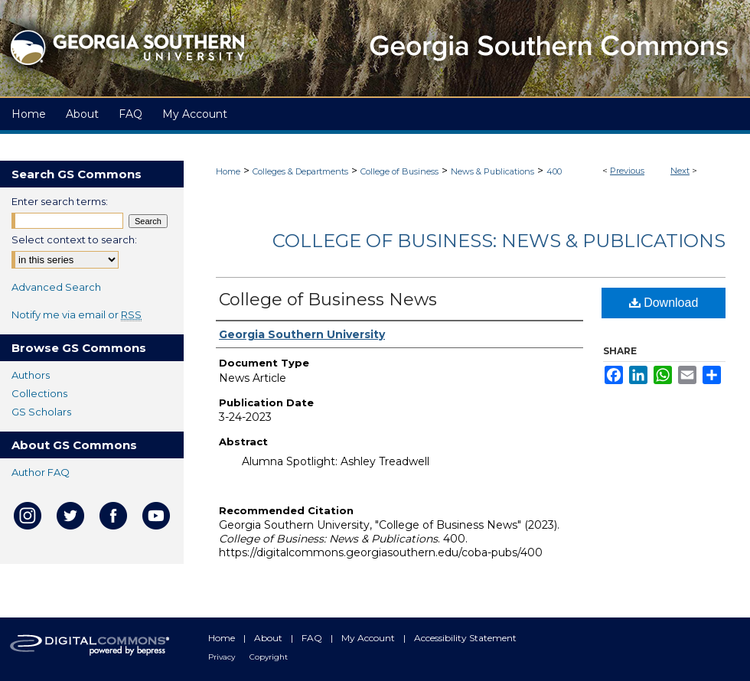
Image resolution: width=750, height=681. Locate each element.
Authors (30, 375)
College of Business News (328, 299)
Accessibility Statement (465, 638)
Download (664, 302)
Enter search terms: (59, 201)
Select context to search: (74, 239)
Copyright (268, 657)
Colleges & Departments (300, 171)
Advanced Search (56, 287)
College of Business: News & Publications (499, 241)
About (269, 638)
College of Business (399, 171)
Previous (627, 170)
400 (554, 171)
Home (228, 171)
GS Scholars (41, 412)
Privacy (222, 657)
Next (680, 170)
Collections (39, 393)
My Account (369, 638)
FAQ (313, 638)
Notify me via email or (76, 314)
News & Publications (492, 171)
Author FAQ (40, 472)
